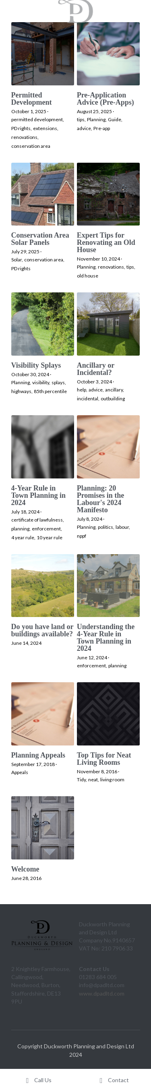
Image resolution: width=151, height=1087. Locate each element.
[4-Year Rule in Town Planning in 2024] (42, 446)
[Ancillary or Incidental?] (108, 324)
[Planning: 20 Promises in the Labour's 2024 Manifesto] (108, 446)
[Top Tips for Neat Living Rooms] (108, 713)
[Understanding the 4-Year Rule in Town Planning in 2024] (108, 585)
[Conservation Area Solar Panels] (42, 194)
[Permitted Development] (42, 53)
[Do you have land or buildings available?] (42, 585)
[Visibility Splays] (42, 324)
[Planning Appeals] (42, 713)
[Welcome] (42, 827)
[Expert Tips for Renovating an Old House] (108, 194)
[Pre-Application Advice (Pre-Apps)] (108, 53)
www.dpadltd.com (101, 993)
